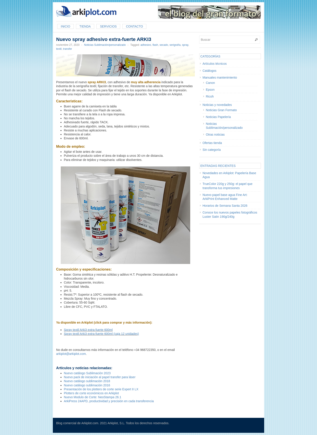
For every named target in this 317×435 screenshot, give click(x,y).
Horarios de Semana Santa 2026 (225, 205)
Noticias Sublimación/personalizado (105, 44)
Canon (210, 83)
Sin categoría (212, 149)
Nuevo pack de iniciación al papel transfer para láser (99, 377)
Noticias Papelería (218, 117)
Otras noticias (215, 134)
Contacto (134, 26)
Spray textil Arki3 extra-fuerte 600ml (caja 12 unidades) (101, 333)
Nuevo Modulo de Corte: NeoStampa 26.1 (92, 397)
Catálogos (209, 70)
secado (164, 44)
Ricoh (210, 96)
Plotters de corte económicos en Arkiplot (91, 393)
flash (155, 44)
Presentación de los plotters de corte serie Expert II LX (101, 389)
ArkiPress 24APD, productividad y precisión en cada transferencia (109, 401)
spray (185, 44)
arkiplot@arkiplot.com (71, 354)
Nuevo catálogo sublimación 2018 (87, 381)
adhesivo (145, 44)
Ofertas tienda (212, 143)
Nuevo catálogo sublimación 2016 (87, 385)
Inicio (65, 26)
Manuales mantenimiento (220, 77)
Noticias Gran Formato (221, 110)
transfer (67, 48)
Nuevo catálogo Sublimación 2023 (87, 373)
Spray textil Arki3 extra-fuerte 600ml (88, 330)
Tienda (85, 26)
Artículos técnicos (215, 63)
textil (59, 48)
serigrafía (175, 44)
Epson (210, 89)
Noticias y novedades (217, 105)
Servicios (108, 26)
